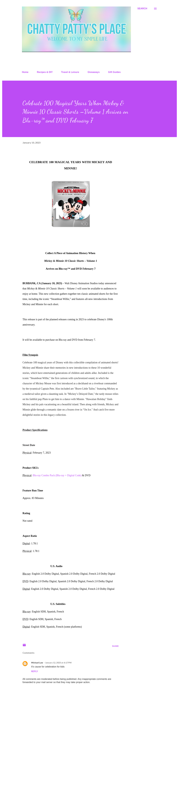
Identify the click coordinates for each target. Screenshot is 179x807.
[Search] (142, 8)
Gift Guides (114, 72)
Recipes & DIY (45, 72)
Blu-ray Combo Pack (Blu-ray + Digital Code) (57, 475)
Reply (34, 671)
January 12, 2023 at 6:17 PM (58, 662)
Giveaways (94, 72)
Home (25, 72)
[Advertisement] (66, 770)
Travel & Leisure (70, 72)
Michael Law (37, 662)
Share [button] (115, 646)
